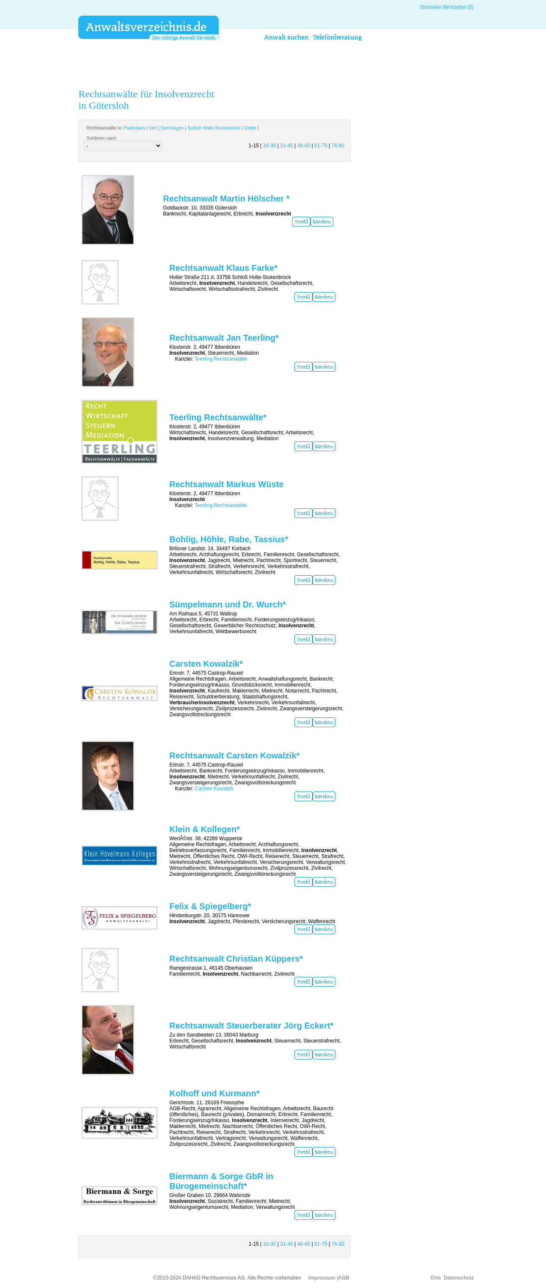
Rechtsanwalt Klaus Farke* (223, 268)
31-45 (286, 146)
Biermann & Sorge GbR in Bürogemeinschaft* (221, 1181)
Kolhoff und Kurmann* (214, 1093)
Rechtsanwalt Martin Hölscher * (226, 198)
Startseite (430, 7)
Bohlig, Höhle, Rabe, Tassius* (228, 539)
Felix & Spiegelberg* (210, 906)
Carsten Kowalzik (214, 789)
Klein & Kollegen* (204, 829)
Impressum (321, 1278)
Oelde (250, 127)
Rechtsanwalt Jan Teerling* (224, 337)
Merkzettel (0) (457, 7)
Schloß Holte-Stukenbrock (213, 127)
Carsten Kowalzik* (205, 663)
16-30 (269, 146)
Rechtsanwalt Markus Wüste (226, 484)
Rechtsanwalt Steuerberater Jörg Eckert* (251, 1025)
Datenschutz (459, 1278)
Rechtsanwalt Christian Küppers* (236, 958)
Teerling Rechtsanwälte (221, 359)
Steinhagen (172, 127)
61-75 (320, 146)
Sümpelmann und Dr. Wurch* (227, 604)
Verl (153, 127)
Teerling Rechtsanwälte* (217, 417)
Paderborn (134, 127)
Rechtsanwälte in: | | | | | (172, 127)
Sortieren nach (101, 138)
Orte (436, 1278)
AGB (344, 1278)
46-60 (303, 146)
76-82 (338, 146)
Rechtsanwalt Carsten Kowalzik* (234, 755)
